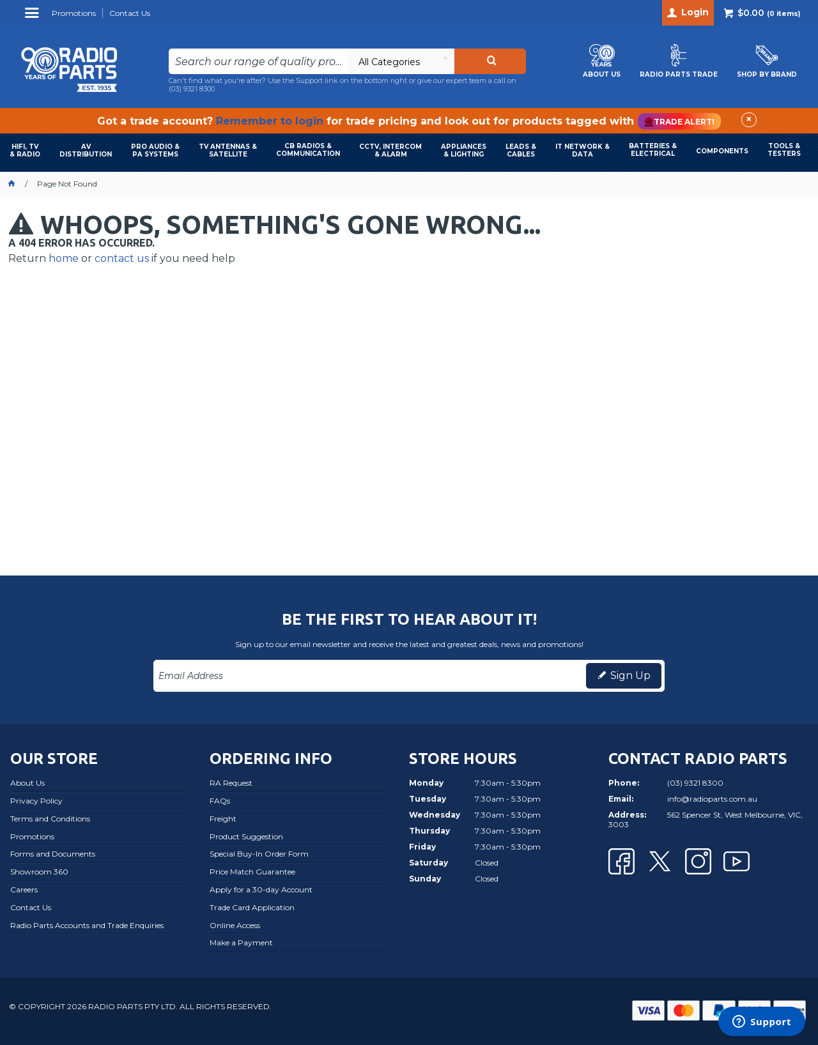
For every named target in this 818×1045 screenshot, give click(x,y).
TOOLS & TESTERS (784, 150)
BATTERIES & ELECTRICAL (653, 150)
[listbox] (400, 61)
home (64, 258)
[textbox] (258, 61)
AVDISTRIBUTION (85, 150)
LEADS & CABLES (520, 150)
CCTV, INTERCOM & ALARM (390, 150)
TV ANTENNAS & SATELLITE (228, 150)
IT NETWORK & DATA (582, 150)
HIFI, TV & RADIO (25, 150)
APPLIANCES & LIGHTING (463, 150)
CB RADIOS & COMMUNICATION (308, 150)
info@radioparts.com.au (712, 799)
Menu (33, 17)
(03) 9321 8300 (192, 88)
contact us (122, 258)
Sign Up (630, 675)
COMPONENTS (722, 151)
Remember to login (269, 121)
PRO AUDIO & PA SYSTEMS (155, 150)
